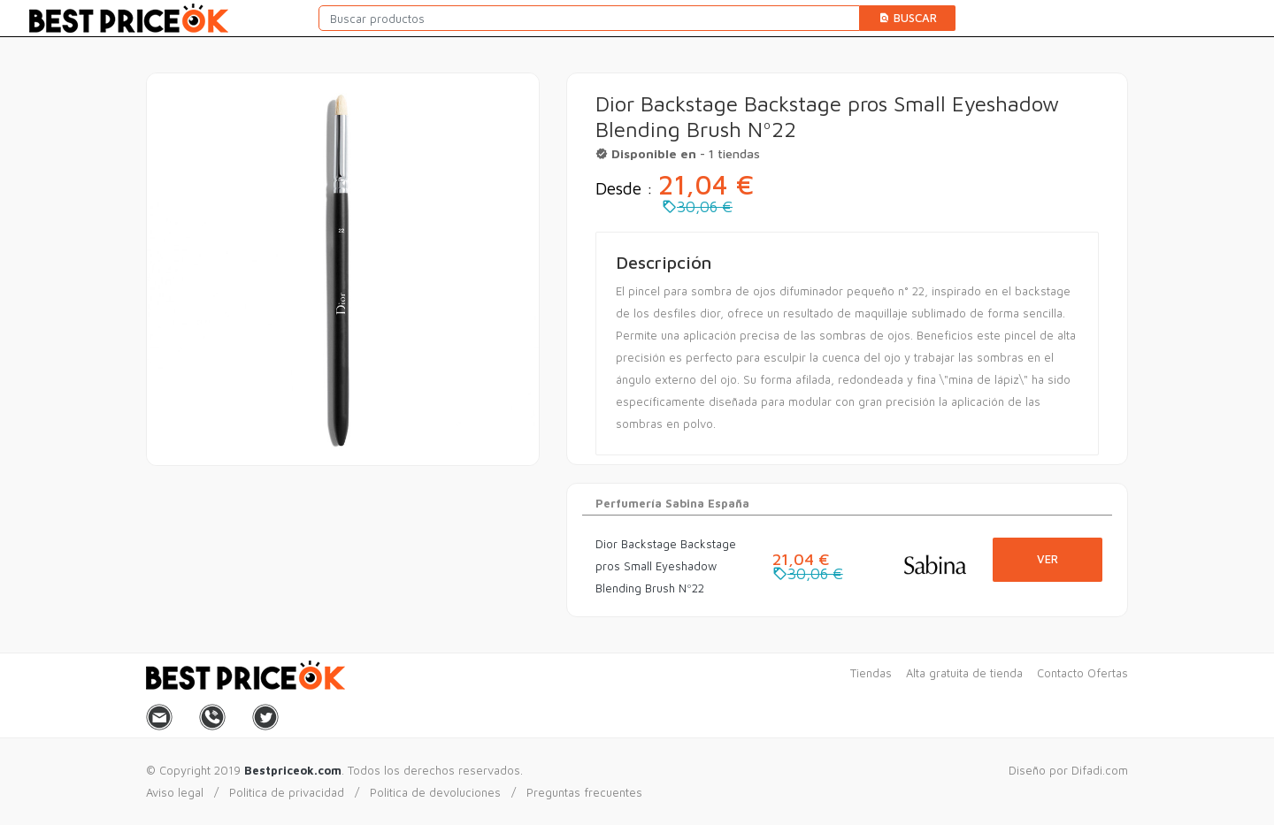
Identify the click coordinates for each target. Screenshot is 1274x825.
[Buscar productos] (589, 18)
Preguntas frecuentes (584, 792)
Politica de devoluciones (435, 792)
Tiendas (871, 673)
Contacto (1060, 673)
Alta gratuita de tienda (964, 673)
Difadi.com (1099, 770)
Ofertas (1107, 673)
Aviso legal (174, 792)
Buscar (908, 18)
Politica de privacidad (286, 792)
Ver (1047, 559)
